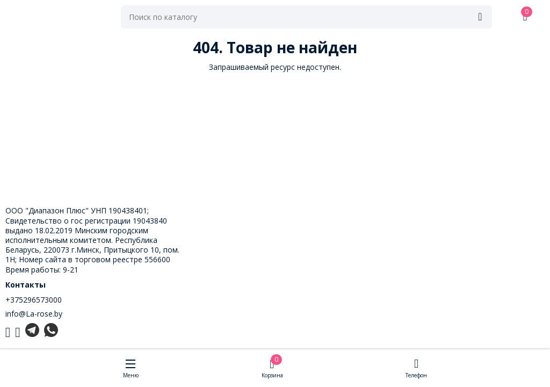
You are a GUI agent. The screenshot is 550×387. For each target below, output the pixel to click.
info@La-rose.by (33, 314)
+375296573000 (33, 300)
